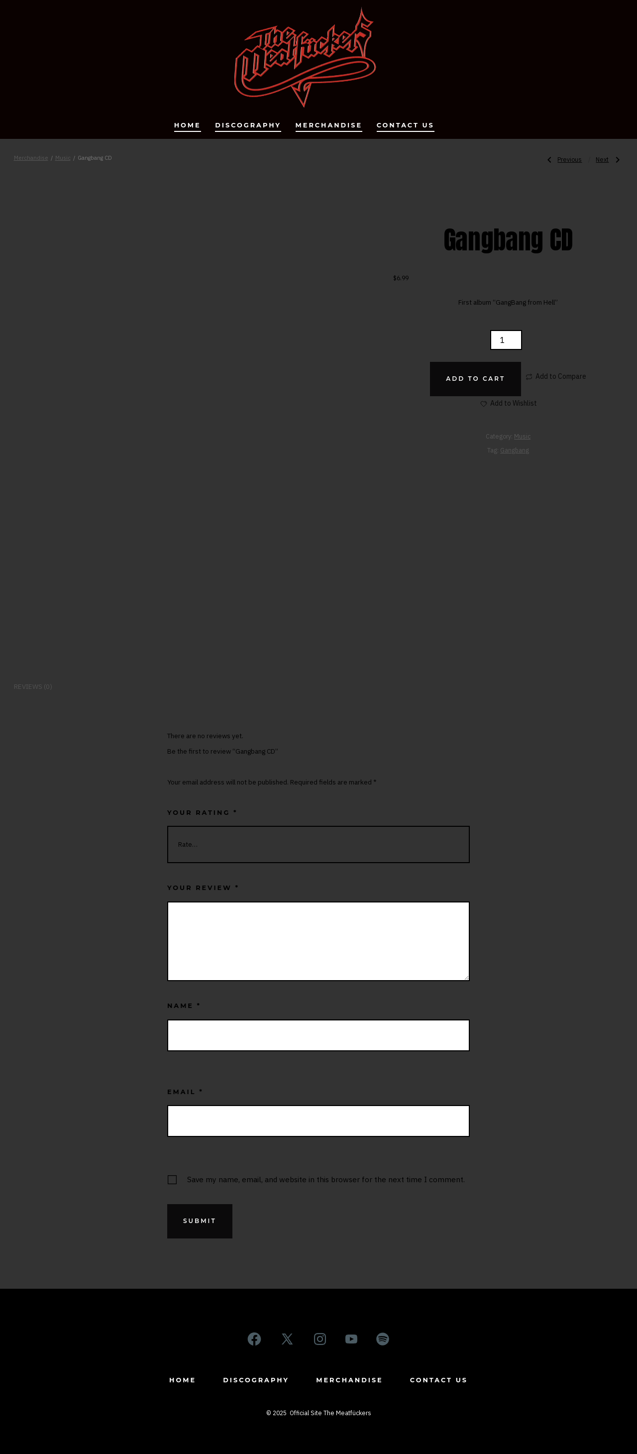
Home (187, 125)
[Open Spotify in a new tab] (383, 1339)
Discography (248, 125)
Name (184, 1005)
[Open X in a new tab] (287, 1339)
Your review (203, 888)
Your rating (202, 812)
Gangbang (514, 450)
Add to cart (475, 378)
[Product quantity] (506, 340)
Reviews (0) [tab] (33, 686)
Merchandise (329, 125)
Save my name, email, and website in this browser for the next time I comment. (326, 1179)
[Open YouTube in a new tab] (351, 1339)
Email (185, 1092)
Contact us (405, 125)
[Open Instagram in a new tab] (320, 1339)
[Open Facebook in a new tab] (254, 1339)
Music (63, 157)
